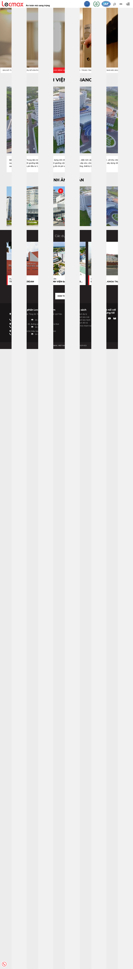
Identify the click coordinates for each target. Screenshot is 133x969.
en (121, 4)
